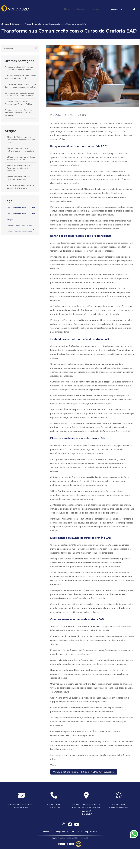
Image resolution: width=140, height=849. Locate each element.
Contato (96, 9)
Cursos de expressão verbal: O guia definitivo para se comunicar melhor (20, 85)
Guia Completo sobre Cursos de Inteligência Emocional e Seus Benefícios (18, 113)
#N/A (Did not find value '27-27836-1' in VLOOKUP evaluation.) (32, 207)
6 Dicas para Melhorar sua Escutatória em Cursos (18, 178)
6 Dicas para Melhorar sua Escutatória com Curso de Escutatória (18, 168)
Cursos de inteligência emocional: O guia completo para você (20, 77)
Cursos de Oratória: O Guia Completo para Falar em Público (18, 102)
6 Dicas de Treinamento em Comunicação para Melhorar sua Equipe (21, 140)
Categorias (80, 9)
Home (67, 9)
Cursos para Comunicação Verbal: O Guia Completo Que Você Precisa (20, 94)
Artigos (10, 131)
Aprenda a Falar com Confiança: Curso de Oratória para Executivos (21, 188)
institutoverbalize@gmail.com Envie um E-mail (21, 806)
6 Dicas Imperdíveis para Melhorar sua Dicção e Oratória (20, 149)
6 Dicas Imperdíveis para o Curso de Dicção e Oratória (21, 158)
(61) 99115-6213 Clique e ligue (53, 806)
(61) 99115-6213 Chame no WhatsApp (118, 806)
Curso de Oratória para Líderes (19, 226)
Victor (58, 115)
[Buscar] (134, 9)
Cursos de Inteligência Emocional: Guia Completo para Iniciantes (19, 68)
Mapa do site (90, 831)
